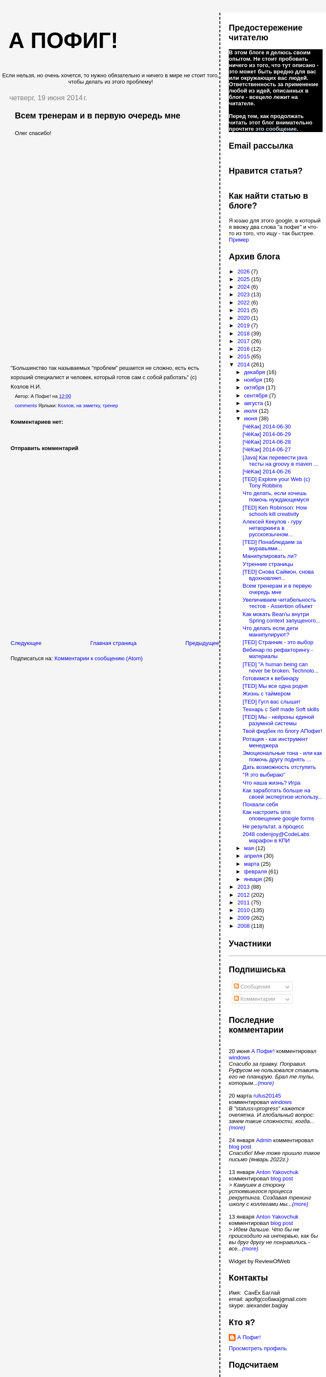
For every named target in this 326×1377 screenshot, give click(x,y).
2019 (244, 325)
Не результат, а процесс (273, 826)
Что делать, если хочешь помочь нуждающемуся (276, 496)
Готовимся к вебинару (271, 678)
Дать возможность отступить (279, 767)
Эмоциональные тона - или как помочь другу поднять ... (282, 756)
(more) (266, 1083)
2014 (244, 364)
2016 (244, 349)
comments (26, 405)
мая (250, 848)
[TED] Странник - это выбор (278, 642)
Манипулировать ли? (270, 556)
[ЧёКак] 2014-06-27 (267, 449)
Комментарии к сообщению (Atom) (98, 658)
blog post (240, 1146)
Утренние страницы (268, 564)
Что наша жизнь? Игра (272, 783)
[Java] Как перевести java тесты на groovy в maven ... (280, 460)
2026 (244, 271)
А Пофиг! (263, 1051)
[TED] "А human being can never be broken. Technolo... (281, 667)
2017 (244, 341)
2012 (244, 895)
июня (251, 418)
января (254, 879)
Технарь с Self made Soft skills (281, 709)
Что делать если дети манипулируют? (270, 631)
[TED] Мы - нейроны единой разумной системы (278, 720)
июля (251, 411)
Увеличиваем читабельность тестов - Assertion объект (279, 603)
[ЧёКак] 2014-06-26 (267, 471)
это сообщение (276, 129)
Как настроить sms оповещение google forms (279, 815)
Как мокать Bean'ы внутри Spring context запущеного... (281, 617)
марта (252, 864)
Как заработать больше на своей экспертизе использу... (283, 793)
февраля (256, 871)
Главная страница (113, 643)
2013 (244, 887)
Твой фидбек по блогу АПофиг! (283, 731)
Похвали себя (260, 804)
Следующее (26, 643)
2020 (244, 318)
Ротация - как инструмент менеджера (275, 742)
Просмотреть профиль (258, 1348)
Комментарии (254, 999)
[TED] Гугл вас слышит (272, 701)
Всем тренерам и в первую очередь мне (97, 115)
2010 (244, 910)
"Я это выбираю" (264, 775)
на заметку (88, 405)
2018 (244, 333)
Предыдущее (202, 643)
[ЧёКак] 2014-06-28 (267, 442)
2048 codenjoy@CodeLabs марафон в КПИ (276, 837)
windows (239, 1057)
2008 (244, 926)
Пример (239, 240)
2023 (244, 294)
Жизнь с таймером (267, 693)
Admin (264, 1140)
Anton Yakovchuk (277, 1172)
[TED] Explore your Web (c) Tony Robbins (276, 482)
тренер (110, 405)
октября (255, 387)
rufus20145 (267, 1096)
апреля (254, 856)
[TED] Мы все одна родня (275, 686)
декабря (255, 372)
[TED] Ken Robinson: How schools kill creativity (275, 510)
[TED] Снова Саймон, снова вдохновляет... (278, 575)
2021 (244, 310)
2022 (244, 302)
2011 (244, 902)
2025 (244, 279)
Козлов (66, 405)
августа (254, 403)
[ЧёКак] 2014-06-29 (267, 434)
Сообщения (252, 986)
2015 (244, 356)
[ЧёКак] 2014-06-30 (267, 426)
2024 (244, 287)
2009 (244, 918)
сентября (256, 395)
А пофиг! (63, 40)
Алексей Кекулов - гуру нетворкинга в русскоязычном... (272, 528)
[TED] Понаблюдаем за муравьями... (272, 545)
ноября (254, 380)
